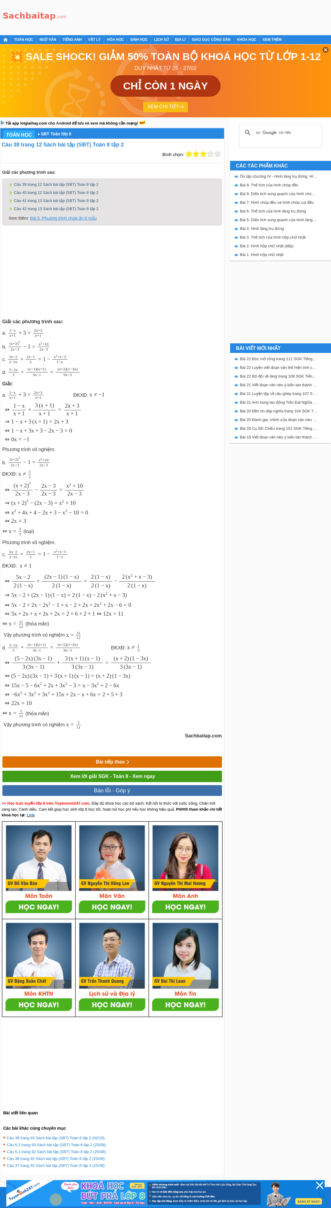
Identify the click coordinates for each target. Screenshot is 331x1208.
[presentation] (26, 333)
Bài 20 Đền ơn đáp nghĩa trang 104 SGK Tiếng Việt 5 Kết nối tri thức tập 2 (278, 411)
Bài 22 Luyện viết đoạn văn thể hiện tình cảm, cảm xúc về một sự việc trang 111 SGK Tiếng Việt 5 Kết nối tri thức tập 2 (278, 367)
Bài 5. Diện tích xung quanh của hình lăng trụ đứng (278, 220)
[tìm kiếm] (279, 132)
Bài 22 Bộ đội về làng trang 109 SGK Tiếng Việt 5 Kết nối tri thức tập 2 (278, 376)
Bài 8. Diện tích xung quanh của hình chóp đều (278, 193)
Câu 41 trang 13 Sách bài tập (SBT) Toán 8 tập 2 (56, 200)
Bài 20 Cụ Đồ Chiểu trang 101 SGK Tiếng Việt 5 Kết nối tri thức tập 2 (278, 428)
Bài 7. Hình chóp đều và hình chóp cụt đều (277, 202)
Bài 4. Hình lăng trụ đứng (262, 228)
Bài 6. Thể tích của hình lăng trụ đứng (273, 211)
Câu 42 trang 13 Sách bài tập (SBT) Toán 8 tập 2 (56, 208)
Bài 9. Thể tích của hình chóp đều (269, 185)
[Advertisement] (178, 16)
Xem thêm (272, 40)
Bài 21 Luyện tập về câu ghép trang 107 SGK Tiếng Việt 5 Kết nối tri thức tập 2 (278, 393)
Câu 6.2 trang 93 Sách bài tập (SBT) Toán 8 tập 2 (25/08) (56, 1145)
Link (31, 815)
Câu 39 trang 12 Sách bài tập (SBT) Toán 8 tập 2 (56, 184)
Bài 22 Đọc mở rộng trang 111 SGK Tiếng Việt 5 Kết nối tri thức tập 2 (278, 359)
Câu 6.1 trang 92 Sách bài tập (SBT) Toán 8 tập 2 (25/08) (56, 1151)
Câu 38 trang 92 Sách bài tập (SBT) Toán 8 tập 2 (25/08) (56, 1158)
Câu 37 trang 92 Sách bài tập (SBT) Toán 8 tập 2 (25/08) (56, 1165)
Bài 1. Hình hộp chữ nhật (262, 254)
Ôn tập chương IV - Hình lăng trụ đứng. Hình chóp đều (278, 176)
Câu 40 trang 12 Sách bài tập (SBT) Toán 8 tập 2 (56, 192)
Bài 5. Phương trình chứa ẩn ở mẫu (63, 218)
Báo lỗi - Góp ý (112, 791)
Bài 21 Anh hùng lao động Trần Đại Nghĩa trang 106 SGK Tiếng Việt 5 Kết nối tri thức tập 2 (278, 402)
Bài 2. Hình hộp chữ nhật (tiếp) (266, 246)
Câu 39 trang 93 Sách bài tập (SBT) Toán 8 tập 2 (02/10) (56, 1138)
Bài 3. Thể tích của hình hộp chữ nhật (273, 237)
